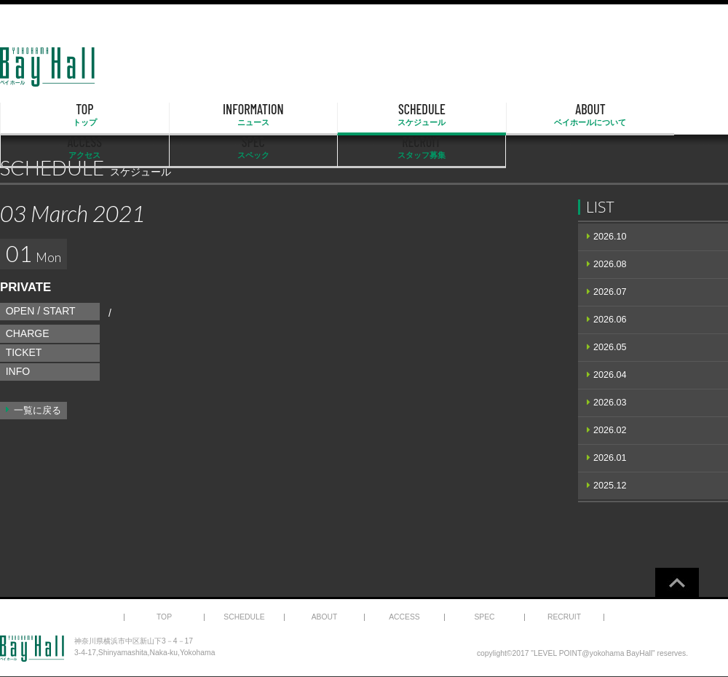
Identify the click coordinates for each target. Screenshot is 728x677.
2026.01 (610, 458)
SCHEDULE (260, 115)
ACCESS (468, 115)
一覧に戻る (37, 410)
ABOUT (364, 115)
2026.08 (610, 264)
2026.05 (610, 347)
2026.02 (610, 430)
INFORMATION (156, 115)
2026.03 (610, 402)
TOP (52, 115)
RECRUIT (676, 115)
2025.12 (610, 485)
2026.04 (610, 375)
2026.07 (610, 292)
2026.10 (610, 236)
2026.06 (610, 319)
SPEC (572, 115)
